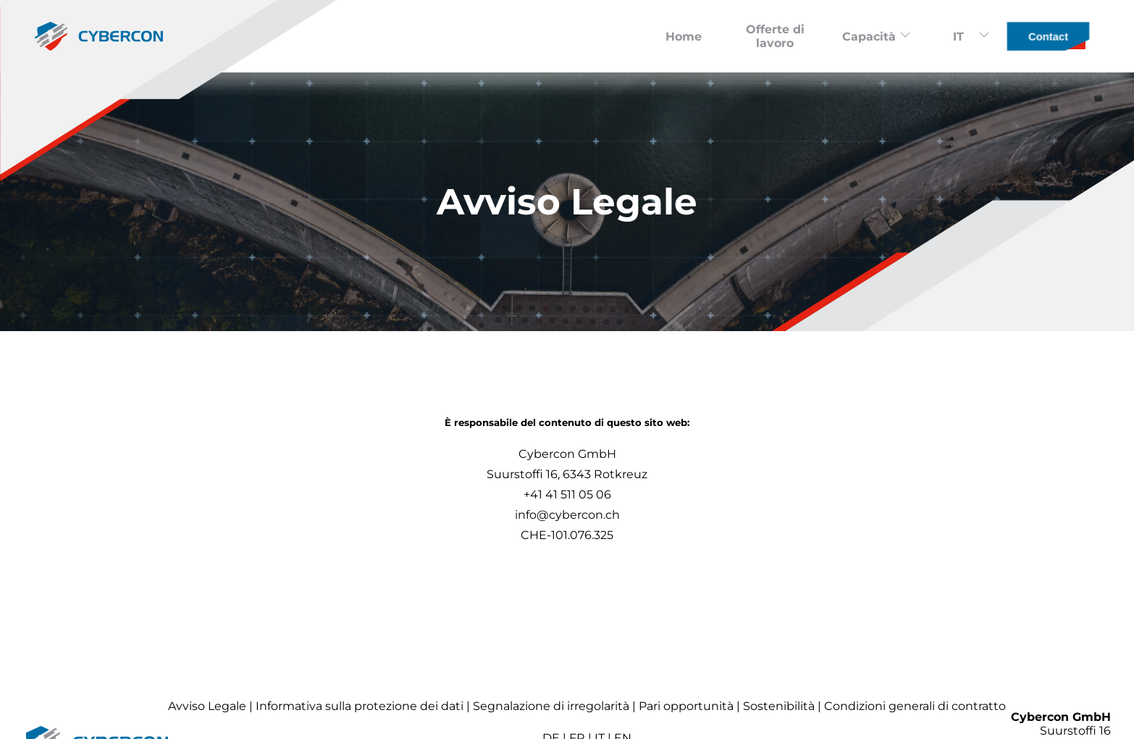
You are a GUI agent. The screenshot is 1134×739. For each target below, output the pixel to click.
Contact (1048, 36)
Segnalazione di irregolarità (551, 706)
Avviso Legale (207, 706)
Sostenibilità (779, 706)
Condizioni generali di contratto (915, 706)
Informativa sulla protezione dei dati (359, 706)
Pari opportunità (686, 706)
